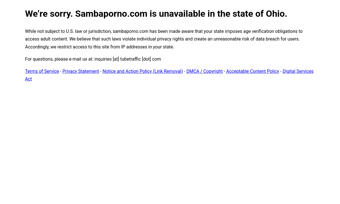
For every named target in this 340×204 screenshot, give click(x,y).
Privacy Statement (81, 71)
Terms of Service (42, 71)
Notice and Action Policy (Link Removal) (142, 71)
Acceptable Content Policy (252, 71)
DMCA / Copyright (204, 71)
